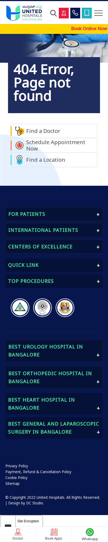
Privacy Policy (16, 466)
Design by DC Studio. (26, 503)
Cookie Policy (16, 477)
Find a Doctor (43, 130)
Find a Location (45, 159)
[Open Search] (53, 13)
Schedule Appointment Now (55, 145)
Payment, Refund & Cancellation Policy (38, 471)
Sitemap (12, 483)
